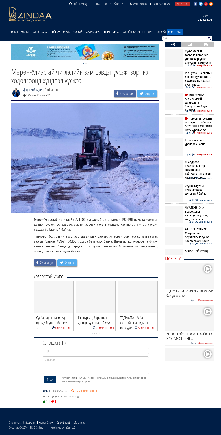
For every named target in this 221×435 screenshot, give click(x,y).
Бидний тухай (64, 422)
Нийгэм (55, 31)
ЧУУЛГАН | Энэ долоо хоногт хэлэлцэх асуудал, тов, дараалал (188, 213)
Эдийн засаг (40, 31)
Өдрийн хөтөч (131, 31)
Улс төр (25, 31)
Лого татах (79, 422)
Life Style (148, 31)
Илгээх (49, 379)
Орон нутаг (175, 31)
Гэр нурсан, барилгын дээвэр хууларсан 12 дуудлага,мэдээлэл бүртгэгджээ (188, 79)
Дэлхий (77, 31)
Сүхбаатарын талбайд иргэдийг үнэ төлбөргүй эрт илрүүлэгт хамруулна (188, 57)
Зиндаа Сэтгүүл (161, 4)
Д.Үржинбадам (32, 89)
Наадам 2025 (92, 31)
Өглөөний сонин (115, 4)
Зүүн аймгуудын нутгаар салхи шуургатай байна (188, 190)
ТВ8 (96, 4)
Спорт (106, 31)
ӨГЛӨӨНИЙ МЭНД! (188, 251)
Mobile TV (182, 4)
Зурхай (161, 31)
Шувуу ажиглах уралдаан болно (188, 142)
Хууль (66, 31)
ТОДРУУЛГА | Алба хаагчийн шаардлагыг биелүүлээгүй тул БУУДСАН (188, 102)
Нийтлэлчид (78, 4)
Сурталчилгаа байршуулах (22, 422)
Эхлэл (14, 31)
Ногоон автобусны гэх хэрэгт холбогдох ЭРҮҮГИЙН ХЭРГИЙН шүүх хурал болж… (188, 124)
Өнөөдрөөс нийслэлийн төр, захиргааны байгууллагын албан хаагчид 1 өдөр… (188, 170)
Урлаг (116, 31)
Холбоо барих (46, 422)
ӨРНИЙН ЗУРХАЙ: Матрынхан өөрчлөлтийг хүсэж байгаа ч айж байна (188, 235)
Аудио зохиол (139, 4)
